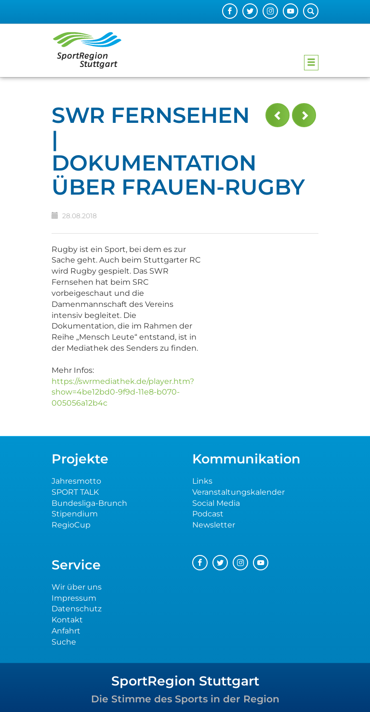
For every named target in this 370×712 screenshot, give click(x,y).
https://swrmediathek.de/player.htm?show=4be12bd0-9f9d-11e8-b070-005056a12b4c (123, 392)
